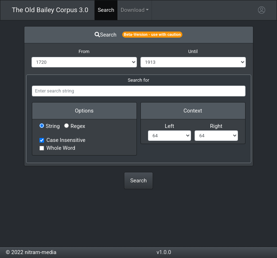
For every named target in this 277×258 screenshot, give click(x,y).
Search (138, 180)
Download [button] (133, 10)
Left (169, 126)
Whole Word (61, 148)
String (49, 126)
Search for (138, 80)
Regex (74, 126)
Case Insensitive (66, 140)
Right (216, 126)
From (83, 51)
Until (192, 51)
